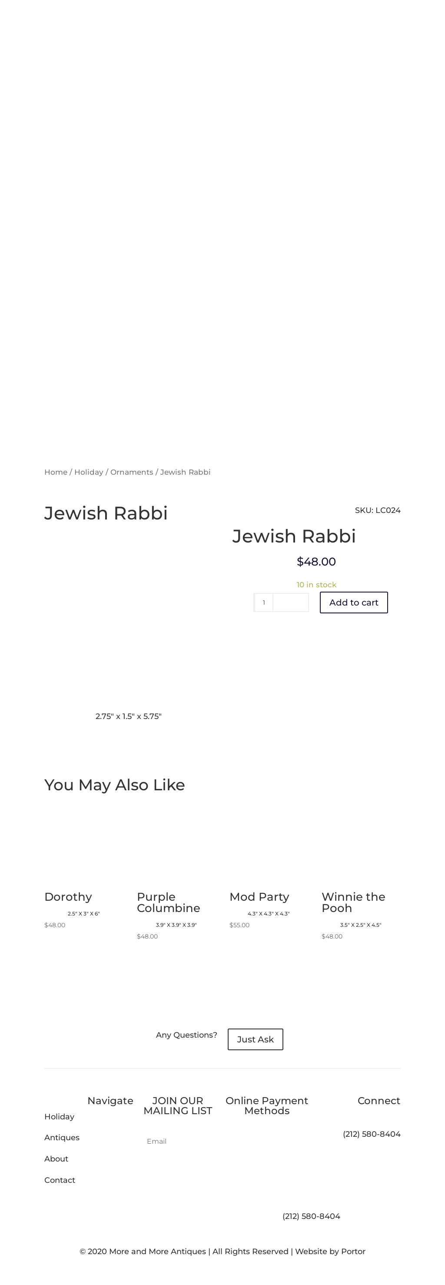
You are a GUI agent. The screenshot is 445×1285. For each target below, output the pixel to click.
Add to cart (354, 602)
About (56, 1159)
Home (55, 472)
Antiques (62, 1137)
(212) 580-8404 (311, 1216)
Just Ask (255, 1039)
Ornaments (131, 472)
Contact (59, 1180)
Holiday (88, 472)
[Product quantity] (263, 602)
